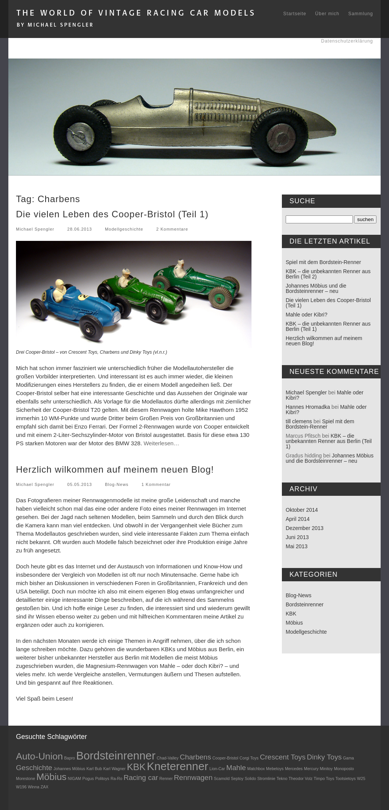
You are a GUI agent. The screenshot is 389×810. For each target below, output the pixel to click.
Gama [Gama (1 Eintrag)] (348, 758)
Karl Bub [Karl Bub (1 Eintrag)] (94, 768)
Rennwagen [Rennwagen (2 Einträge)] (193, 778)
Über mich (327, 13)
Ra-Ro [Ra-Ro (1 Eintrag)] (116, 778)
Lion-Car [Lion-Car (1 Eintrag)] (217, 768)
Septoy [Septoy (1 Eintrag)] (237, 778)
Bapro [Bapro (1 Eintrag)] (69, 758)
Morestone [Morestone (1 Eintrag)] (25, 778)
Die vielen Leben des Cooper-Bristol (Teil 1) (112, 214)
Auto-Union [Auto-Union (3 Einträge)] (39, 756)
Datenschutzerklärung (347, 41)
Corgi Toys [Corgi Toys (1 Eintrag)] (249, 758)
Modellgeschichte (124, 229)
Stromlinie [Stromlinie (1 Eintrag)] (266, 778)
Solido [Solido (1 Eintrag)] (250, 778)
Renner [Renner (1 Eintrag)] (166, 778)
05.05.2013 (79, 484)
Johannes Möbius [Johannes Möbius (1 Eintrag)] (69, 768)
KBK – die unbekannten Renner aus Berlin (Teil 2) (328, 274)
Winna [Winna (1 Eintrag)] (33, 787)
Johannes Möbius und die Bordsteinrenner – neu (316, 288)
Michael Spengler (35, 229)
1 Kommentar (156, 484)
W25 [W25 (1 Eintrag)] (361, 778)
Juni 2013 (297, 537)
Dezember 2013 (305, 528)
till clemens (299, 421)
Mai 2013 (297, 546)
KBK (291, 614)
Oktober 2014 (302, 510)
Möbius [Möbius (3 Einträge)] (51, 777)
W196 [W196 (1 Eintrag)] (21, 787)
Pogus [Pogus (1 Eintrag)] (88, 778)
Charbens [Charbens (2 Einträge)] (195, 757)
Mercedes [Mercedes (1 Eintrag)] (294, 768)
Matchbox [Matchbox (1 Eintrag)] (256, 768)
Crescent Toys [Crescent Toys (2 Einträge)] (282, 757)
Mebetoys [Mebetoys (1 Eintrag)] (274, 768)
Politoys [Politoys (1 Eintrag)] (102, 778)
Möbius (294, 623)
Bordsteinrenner (305, 604)
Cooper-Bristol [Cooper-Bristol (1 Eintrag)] (225, 758)
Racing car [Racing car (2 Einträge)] (140, 778)
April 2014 (298, 519)
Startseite (295, 13)
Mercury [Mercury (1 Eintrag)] (311, 768)
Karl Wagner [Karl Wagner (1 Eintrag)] (114, 768)
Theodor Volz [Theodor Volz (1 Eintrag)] (301, 778)
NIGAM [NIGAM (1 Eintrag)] (74, 778)
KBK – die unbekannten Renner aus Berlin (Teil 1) (328, 326)
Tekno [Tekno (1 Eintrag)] (282, 778)
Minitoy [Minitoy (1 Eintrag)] (326, 768)
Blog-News (116, 484)
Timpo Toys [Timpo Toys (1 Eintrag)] (324, 778)
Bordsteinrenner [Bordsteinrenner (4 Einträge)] (115, 755)
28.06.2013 (79, 229)
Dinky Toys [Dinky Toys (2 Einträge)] (324, 757)
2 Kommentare (172, 229)
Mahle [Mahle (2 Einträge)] (236, 768)
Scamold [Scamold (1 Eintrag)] (221, 778)
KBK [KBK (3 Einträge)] (136, 767)
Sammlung (360, 13)
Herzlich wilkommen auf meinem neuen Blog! (115, 469)
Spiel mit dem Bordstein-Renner (323, 262)
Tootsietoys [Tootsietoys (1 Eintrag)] (345, 778)
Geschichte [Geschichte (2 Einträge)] (34, 768)
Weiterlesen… (161, 443)
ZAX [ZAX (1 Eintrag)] (45, 787)
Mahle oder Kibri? (306, 315)
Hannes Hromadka (308, 407)
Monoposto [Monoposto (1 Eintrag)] (344, 768)
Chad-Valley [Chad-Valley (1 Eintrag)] (168, 758)
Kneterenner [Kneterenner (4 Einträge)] (177, 766)
